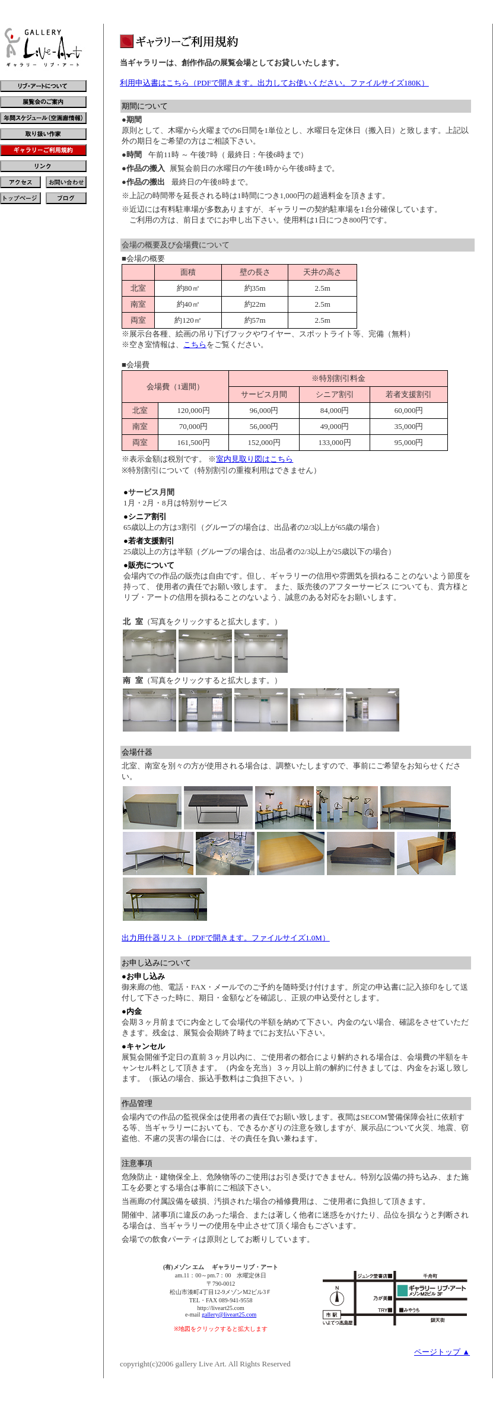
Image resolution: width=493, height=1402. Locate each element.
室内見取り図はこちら (254, 458)
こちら (194, 344)
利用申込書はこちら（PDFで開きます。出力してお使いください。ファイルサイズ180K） (274, 82)
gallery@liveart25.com (229, 1314)
